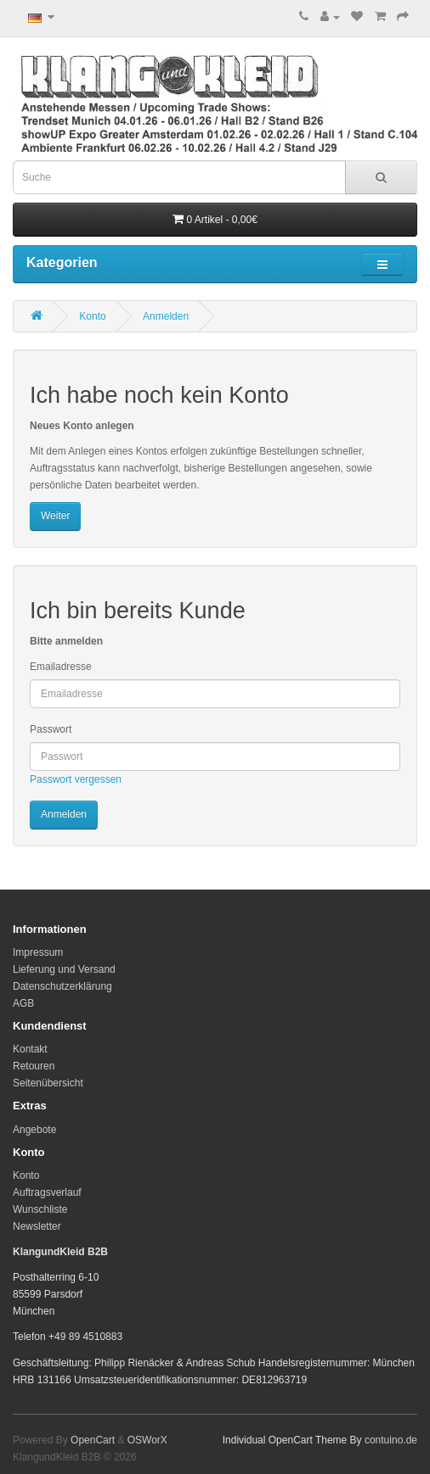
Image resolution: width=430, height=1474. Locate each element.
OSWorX (147, 1440)
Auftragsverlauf (47, 1192)
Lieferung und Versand (64, 969)
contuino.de (391, 1440)
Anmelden (166, 316)
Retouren (33, 1066)
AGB (23, 1003)
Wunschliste (40, 1209)
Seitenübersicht (48, 1083)
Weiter (55, 516)
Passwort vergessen (76, 779)
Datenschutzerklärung (62, 986)
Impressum (38, 952)
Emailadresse (61, 667)
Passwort (50, 729)
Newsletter (37, 1226)
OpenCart (93, 1440)
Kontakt (30, 1049)
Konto (92, 316)
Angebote (34, 1130)
